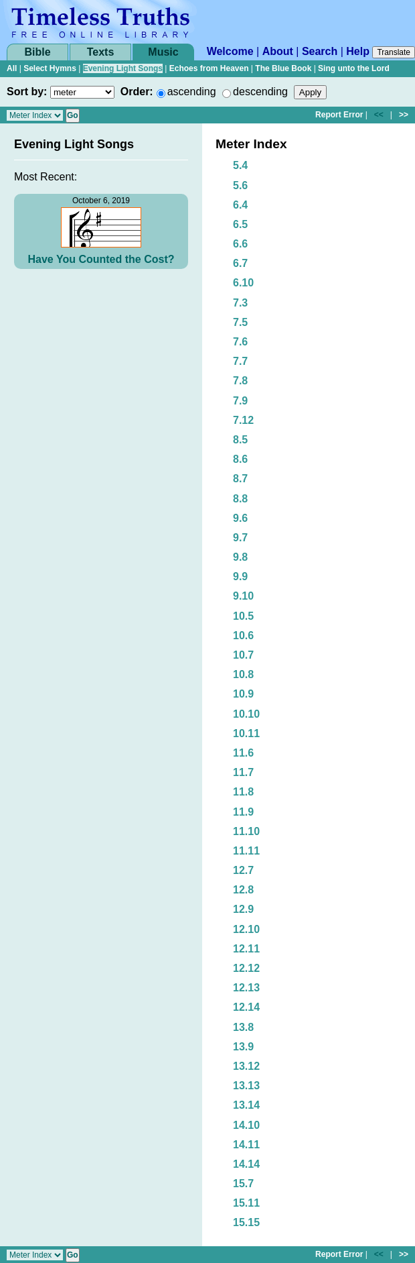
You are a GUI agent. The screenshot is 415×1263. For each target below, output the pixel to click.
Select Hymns (49, 68)
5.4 (240, 165)
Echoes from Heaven (209, 68)
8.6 (240, 459)
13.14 (246, 1105)
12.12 (246, 968)
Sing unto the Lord (354, 68)
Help (357, 51)
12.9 (243, 909)
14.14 (246, 1164)
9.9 (240, 576)
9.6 (240, 518)
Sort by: (27, 91)
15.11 (246, 1203)
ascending (191, 91)
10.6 (243, 635)
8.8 (240, 498)
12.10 (246, 929)
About (277, 51)
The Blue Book (283, 68)
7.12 (243, 420)
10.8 (243, 674)
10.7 (243, 655)
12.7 (243, 870)
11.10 (246, 831)
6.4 (240, 205)
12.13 (246, 987)
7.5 (240, 322)
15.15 (246, 1222)
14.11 (246, 1144)
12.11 (246, 948)
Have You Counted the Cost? (101, 259)
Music (163, 52)
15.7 (243, 1183)
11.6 (243, 753)
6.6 (240, 244)
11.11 (246, 851)
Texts (100, 52)
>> (403, 114)
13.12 (246, 1066)
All (12, 68)
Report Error (339, 114)
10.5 (243, 616)
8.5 (240, 439)
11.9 (243, 812)
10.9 (243, 694)
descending (260, 91)
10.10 (246, 714)
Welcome (230, 51)
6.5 (240, 224)
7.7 (240, 361)
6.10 (243, 282)
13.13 (246, 1085)
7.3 (240, 303)
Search (319, 51)
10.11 (246, 733)
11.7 (243, 772)
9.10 (243, 596)
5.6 (240, 185)
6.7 (240, 263)
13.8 (243, 1027)
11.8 (243, 792)
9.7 (240, 537)
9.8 (240, 557)
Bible (37, 52)
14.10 (246, 1125)
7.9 (240, 400)
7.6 (240, 341)
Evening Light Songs (123, 68)
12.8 (243, 889)
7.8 (240, 380)
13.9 (243, 1046)
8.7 (240, 478)
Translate (393, 52)
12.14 (246, 1007)
